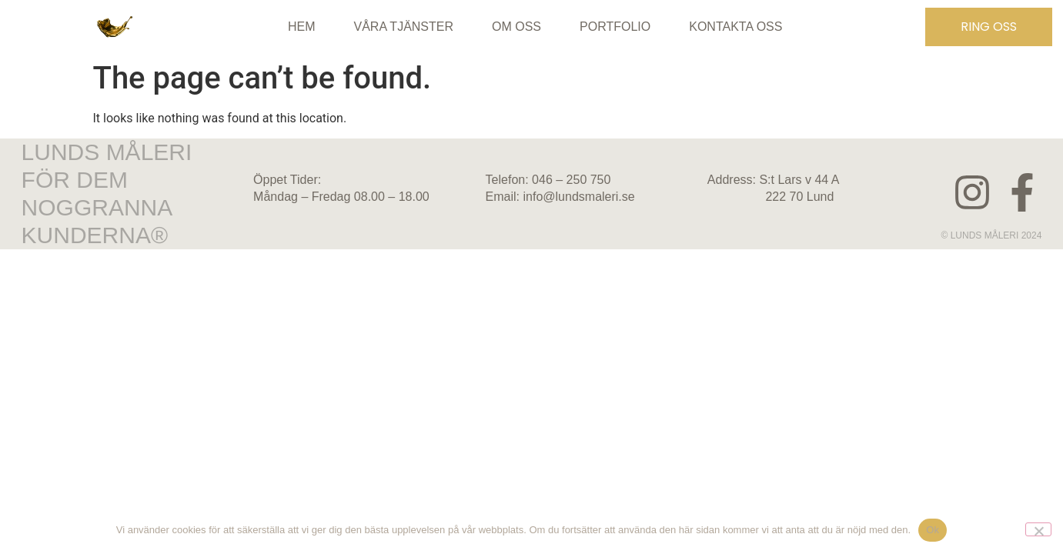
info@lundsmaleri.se (579, 196)
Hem (302, 26)
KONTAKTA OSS (735, 26)
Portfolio (615, 26)
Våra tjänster (404, 26)
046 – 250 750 (571, 179)
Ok (932, 530)
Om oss (516, 26)
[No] (1038, 529)
